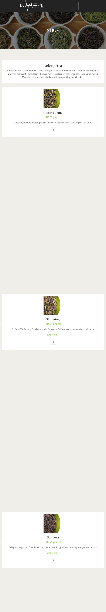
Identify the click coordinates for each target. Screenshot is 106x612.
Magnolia (53, 288)
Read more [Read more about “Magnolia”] (53, 311)
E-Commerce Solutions (27, 537)
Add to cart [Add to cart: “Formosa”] (53, 250)
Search (10, 407)
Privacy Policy (27, 506)
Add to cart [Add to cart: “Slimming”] (53, 190)
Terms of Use (27, 509)
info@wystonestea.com (34, 466)
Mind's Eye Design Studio (54, 606)
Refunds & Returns (29, 512)
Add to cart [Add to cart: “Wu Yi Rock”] (53, 371)
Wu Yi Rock (53, 348)
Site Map (24, 519)
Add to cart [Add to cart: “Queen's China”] (53, 129)
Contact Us (26, 522)
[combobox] (53, 430)
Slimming (53, 167)
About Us (25, 502)
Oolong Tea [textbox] (52, 430)
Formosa (53, 228)
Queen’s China (52, 112)
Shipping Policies (28, 515)
